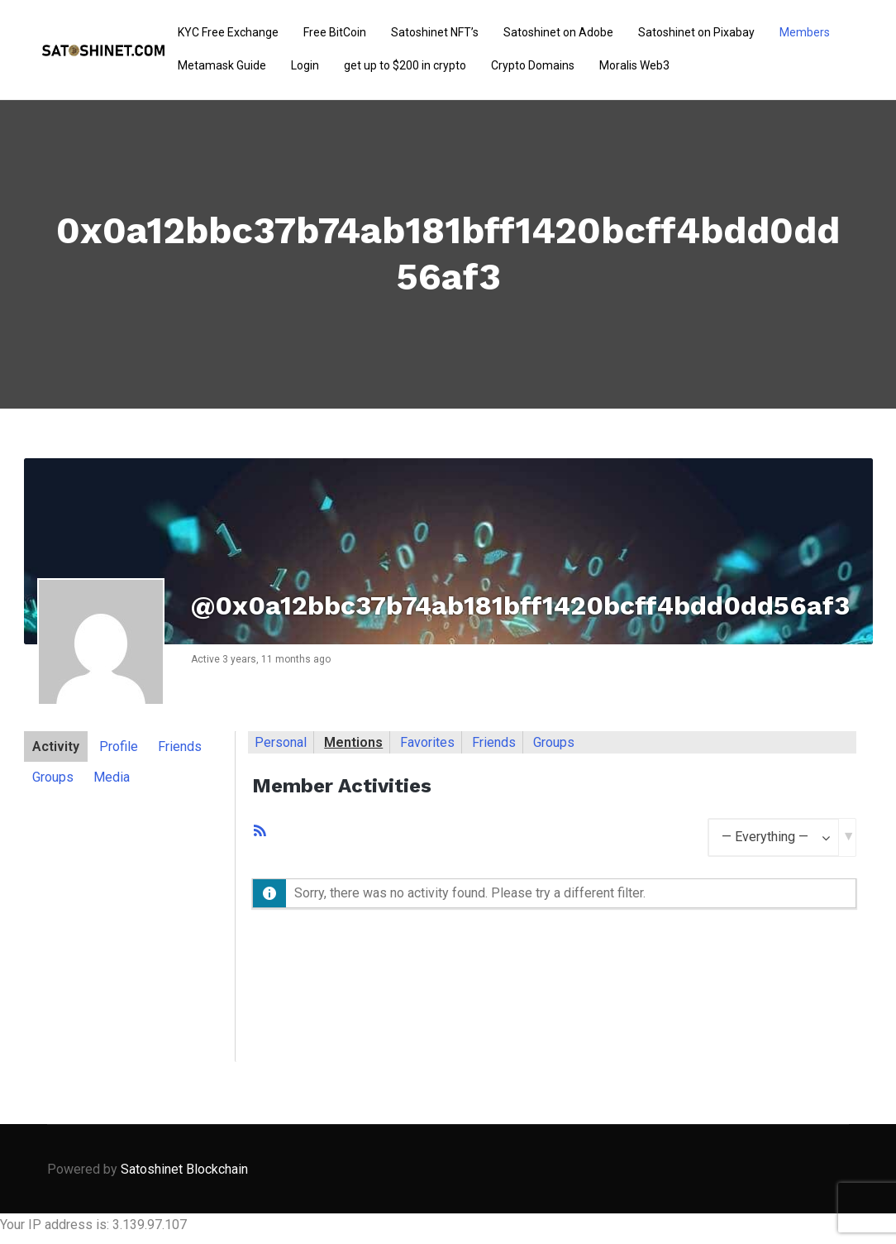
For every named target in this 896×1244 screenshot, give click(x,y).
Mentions (353, 742)
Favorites (427, 742)
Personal (281, 742)
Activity (55, 746)
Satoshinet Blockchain (184, 1169)
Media (111, 777)
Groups (53, 777)
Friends (180, 746)
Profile (118, 746)
